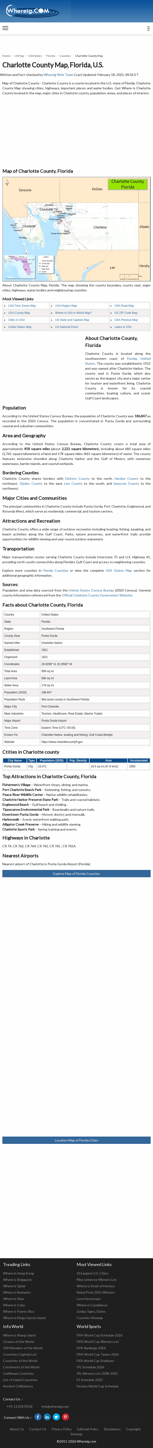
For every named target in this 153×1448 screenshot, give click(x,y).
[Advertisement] (76, 132)
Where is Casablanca (92, 1305)
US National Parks (66, 327)
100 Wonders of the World (22, 1348)
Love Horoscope (89, 1299)
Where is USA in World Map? (73, 312)
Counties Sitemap (90, 1318)
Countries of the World (20, 1361)
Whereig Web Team (58, 75)
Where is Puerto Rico (18, 1311)
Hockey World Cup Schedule (98, 1386)
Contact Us (37, 1429)
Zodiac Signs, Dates (91, 1311)
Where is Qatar (14, 1286)
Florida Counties (55, 570)
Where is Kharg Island (19, 1335)
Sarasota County (126, 483)
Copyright (133, 1429)
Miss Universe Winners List (97, 1280)
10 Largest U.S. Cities (92, 1273)
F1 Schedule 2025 (90, 1380)
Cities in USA (16, 320)
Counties (65, 56)
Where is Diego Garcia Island (24, 1318)
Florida (50, 56)
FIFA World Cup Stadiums (95, 1361)
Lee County (73, 483)
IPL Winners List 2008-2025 (97, 1373)
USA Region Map (66, 305)
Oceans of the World (18, 1342)
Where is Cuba (14, 1305)
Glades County (31, 483)
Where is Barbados (17, 1292)
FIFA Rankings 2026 (91, 1348)
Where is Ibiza (13, 1299)
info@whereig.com (55, 1406)
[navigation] (5, 28)
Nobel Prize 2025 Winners (96, 1292)
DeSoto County (77, 478)
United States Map (20, 327)
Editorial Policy (88, 1429)
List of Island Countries (20, 1380)
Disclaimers (112, 1429)
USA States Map (119, 570)
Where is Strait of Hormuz (96, 1286)
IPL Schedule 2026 (90, 1367)
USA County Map (19, 312)
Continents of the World (21, 1367)
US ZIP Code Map (126, 312)
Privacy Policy (62, 1429)
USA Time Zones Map (22, 305)
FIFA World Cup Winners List (98, 1342)
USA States (35, 56)
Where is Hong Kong (18, 1273)
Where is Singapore (17, 1280)
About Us (17, 1429)
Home (6, 56)
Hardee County (126, 478)
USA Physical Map (126, 320)
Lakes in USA (123, 327)
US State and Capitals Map (72, 320)
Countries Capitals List (20, 1354)
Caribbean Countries (18, 1373)
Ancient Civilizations (18, 1386)
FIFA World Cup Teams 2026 (98, 1354)
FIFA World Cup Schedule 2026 (99, 1335)
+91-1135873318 (20, 1406)
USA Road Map (124, 305)
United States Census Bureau (91, 590)
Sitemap (76, 1434)
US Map (19, 56)
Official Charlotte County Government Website (97, 595)
